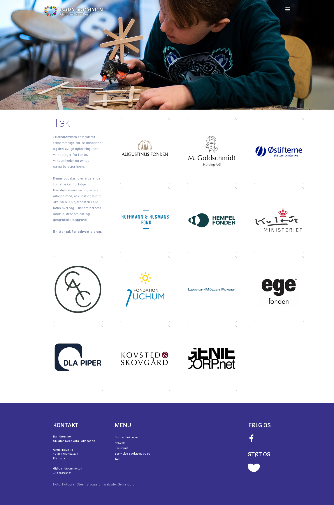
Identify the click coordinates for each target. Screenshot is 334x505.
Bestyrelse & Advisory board (133, 453)
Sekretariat (121, 448)
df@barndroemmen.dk (67, 468)
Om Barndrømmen (126, 437)
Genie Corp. (127, 484)
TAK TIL (119, 459)
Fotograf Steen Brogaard (81, 484)
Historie (120, 442)
